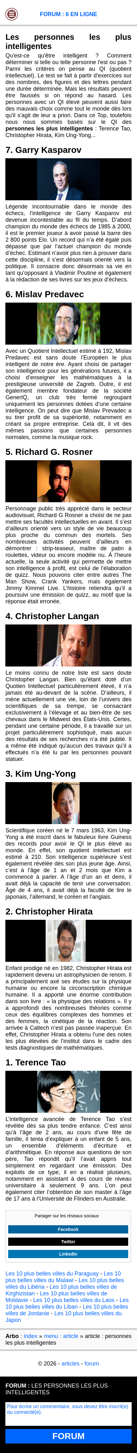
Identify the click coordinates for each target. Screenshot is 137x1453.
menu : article (61, 1336)
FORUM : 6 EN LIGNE (68, 14)
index (30, 1336)
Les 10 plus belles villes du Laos (73, 1300)
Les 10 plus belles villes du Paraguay (52, 1273)
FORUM (68, 1436)
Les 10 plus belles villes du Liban (66, 1303)
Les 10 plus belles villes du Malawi (63, 1276)
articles (70, 1363)
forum (91, 1363)
